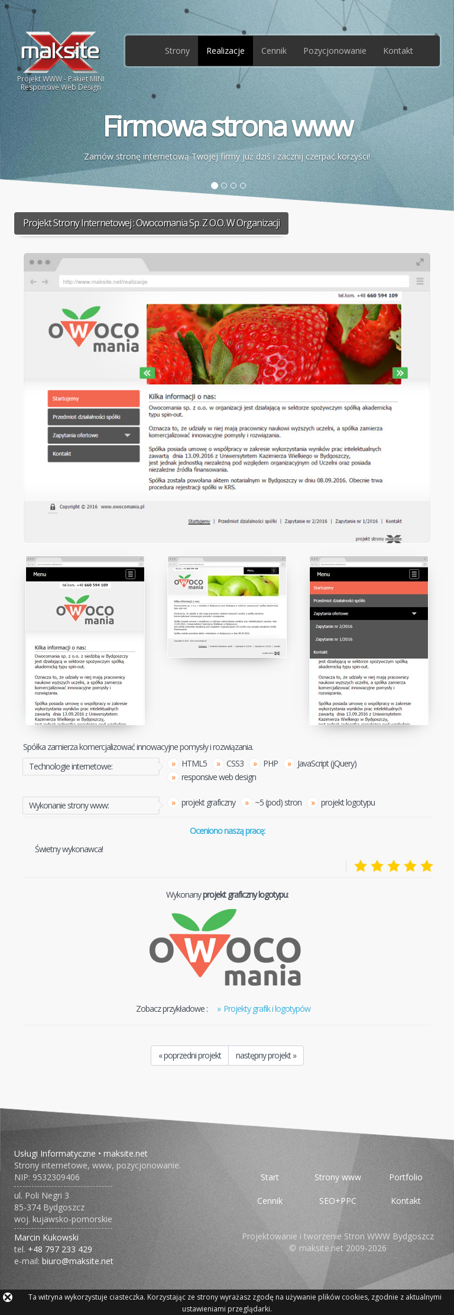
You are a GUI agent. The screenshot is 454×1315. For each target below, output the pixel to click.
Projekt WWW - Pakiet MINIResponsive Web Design (61, 61)
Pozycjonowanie (335, 50)
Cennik (274, 50)
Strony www (337, 1177)
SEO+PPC (337, 1200)
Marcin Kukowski (46, 1237)
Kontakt (398, 50)
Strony (177, 50)
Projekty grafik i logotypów (266, 1008)
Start (270, 1177)
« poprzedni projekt (189, 1055)
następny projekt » (266, 1055)
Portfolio (406, 1177)
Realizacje (225, 50)
